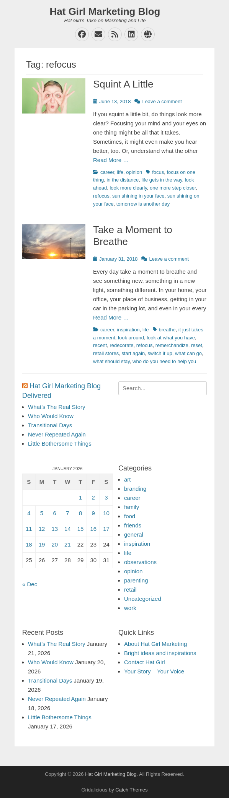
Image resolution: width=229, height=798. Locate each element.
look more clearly (128, 188)
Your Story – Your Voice (154, 671)
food (129, 516)
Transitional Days (50, 425)
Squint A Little (123, 84)
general (133, 534)
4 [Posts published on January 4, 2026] (28, 513)
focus (158, 172)
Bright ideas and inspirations (160, 653)
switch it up (159, 353)
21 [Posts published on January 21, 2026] (67, 544)
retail (130, 589)
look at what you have (171, 338)
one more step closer (173, 188)
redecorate (121, 345)
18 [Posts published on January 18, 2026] (29, 544)
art (127, 479)
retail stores (106, 353)
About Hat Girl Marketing (155, 644)
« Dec (29, 584)
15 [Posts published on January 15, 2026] (80, 529)
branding (135, 488)
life (120, 172)
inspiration (128, 329)
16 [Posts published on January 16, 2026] (93, 529)
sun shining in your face (138, 196)
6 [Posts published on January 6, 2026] (54, 513)
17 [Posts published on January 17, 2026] (106, 529)
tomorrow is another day (143, 204)
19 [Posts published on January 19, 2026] (42, 544)
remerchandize (171, 345)
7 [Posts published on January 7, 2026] (67, 513)
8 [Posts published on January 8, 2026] (80, 513)
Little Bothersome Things (60, 443)
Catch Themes (131, 790)
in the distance (122, 180)
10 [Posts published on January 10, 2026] (106, 513)
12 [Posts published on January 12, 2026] (42, 529)
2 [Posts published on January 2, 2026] (93, 497)
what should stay (111, 361)
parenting (136, 580)
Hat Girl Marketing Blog (105, 11)
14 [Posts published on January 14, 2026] (67, 529)
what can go (188, 353)
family (131, 507)
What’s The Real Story (56, 407)
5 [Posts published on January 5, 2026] (41, 513)
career (107, 172)
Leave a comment (162, 101)
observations (140, 562)
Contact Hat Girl (144, 662)
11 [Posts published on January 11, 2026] (29, 529)
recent (100, 345)
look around (131, 338)
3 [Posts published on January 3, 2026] (106, 497)
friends (132, 525)
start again (133, 353)
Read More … (111, 160)
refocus (101, 196)
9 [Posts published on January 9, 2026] (93, 513)
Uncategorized (142, 598)
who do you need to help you (164, 361)
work (130, 608)
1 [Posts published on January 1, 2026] (80, 497)
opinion (134, 172)
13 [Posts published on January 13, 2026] (54, 529)
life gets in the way (162, 180)
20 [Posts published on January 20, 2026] (54, 544)
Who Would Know (51, 416)
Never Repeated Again (57, 434)
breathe (167, 329)
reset (196, 345)
